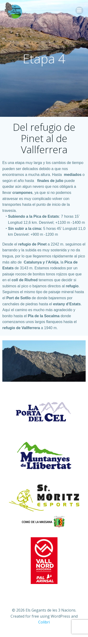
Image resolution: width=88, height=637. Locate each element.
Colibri (44, 622)
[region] (44, 361)
